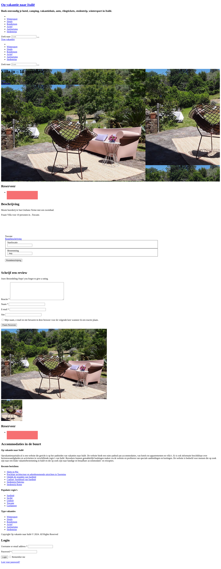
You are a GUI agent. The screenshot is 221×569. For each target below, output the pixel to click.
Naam (4, 307)
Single (10, 21)
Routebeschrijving (13, 239)
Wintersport (12, 19)
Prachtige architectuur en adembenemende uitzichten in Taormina (36, 478)
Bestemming (13, 250)
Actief (9, 26)
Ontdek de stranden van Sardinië (21, 480)
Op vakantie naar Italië (18, 4)
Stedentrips (12, 31)
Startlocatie (12, 242)
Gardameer (12, 509)
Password (6, 555)
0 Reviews (6, 83)
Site (3, 318)
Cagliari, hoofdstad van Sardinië (21, 483)
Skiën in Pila (12, 475)
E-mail (5, 313)
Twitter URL (22, 195)
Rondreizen (12, 24)
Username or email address (14, 550)
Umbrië (10, 504)
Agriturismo (12, 29)
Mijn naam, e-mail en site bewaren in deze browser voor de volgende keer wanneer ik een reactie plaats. (52, 323)
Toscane (10, 506)
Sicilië (10, 501)
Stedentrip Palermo (15, 485)
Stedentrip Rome (14, 488)
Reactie (5, 302)
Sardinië (10, 499)
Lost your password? (10, 565)
